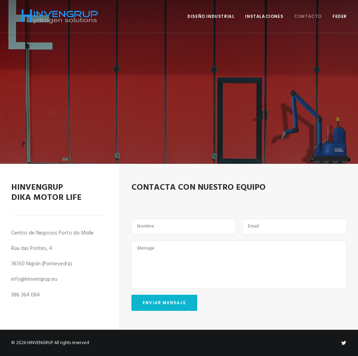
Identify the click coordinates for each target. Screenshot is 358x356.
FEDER (339, 16)
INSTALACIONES (264, 16)
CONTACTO (308, 16)
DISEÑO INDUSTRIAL (210, 16)
